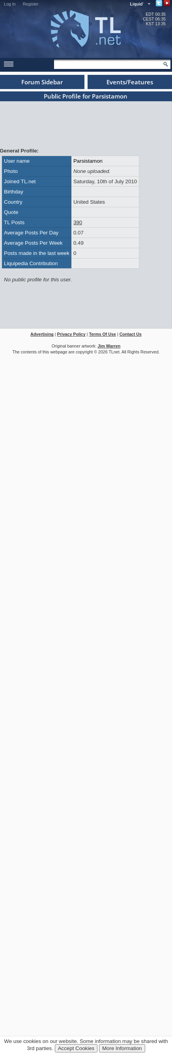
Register (31, 4)
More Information (122, 1048)
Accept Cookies (76, 1048)
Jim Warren (109, 346)
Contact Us (131, 334)
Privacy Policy (71, 334)
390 (77, 222)
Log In (10, 4)
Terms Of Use (102, 334)
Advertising (42, 334)
